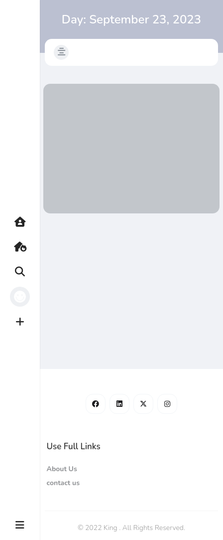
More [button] (25, 525)
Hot (25, 247)
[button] (61, 52)
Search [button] (25, 272)
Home (25, 222)
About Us (61, 469)
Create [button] (25, 322)
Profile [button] (25, 297)
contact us (63, 483)
